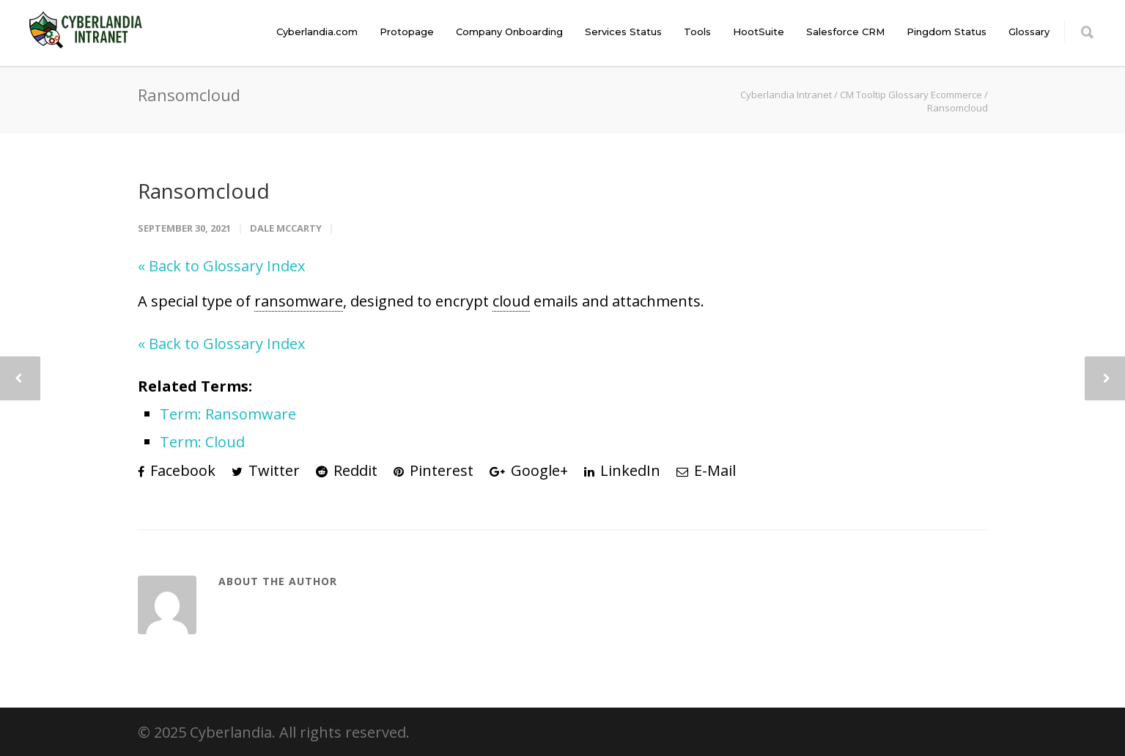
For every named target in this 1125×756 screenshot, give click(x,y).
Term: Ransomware (228, 414)
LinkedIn (622, 470)
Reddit (346, 470)
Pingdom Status (946, 31)
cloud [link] (511, 301)
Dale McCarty (286, 228)
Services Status (623, 31)
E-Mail (706, 470)
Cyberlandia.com (317, 31)
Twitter (266, 470)
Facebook (176, 470)
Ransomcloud (204, 191)
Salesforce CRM (845, 31)
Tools (697, 31)
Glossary (1029, 31)
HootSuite (758, 31)
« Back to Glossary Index (221, 266)
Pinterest (433, 470)
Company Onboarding (509, 31)
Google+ (529, 470)
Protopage (407, 31)
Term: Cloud (202, 442)
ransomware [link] (298, 301)
